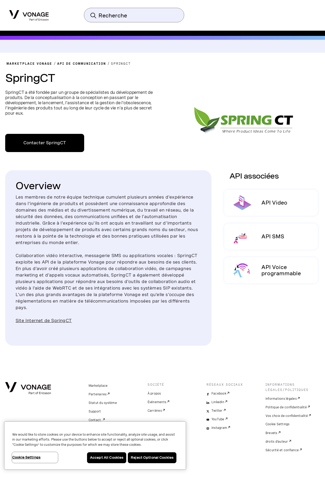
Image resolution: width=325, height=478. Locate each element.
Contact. (95, 420)
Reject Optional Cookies (152, 458)
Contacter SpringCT (44, 142)
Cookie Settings (278, 424)
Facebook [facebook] (218, 393)
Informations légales (281, 399)
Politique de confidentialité (286, 407)
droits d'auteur (277, 441)
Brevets (271, 433)
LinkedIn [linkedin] (217, 402)
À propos (154, 393)
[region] (95, 445)
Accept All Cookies (106, 458)
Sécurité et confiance (282, 450)
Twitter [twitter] (217, 410)
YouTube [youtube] (217, 419)
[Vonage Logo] (29, 13)
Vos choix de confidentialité (287, 416)
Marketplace (98, 386)
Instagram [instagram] (219, 428)
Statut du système (103, 403)
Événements (157, 402)
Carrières (155, 410)
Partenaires (98, 394)
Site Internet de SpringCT (44, 320)
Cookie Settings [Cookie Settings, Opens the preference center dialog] (26, 457)
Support (95, 411)
